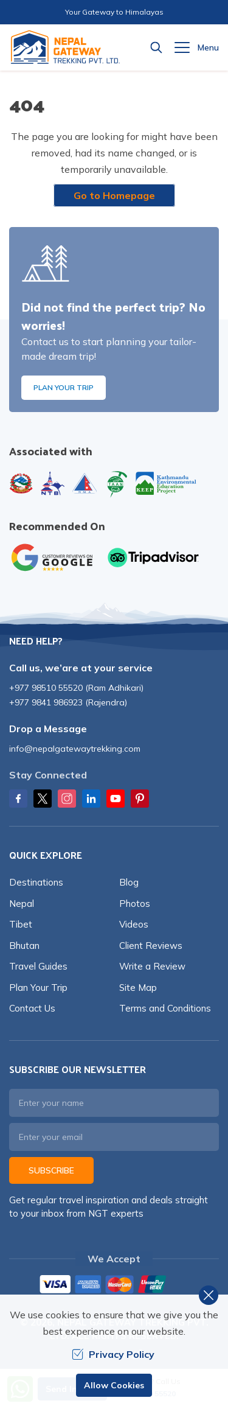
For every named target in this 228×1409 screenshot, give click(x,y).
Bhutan (24, 945)
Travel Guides (38, 966)
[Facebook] (18, 798)
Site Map (138, 987)
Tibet (20, 924)
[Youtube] (115, 798)
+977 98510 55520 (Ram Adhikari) (76, 687)
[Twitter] (42, 798)
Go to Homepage (114, 195)
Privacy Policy (113, 1354)
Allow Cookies (114, 1385)
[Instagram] (67, 798)
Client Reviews (150, 945)
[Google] (54, 557)
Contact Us (32, 1008)
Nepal (21, 903)
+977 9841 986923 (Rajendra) (68, 702)
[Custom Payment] (114, 1285)
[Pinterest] (140, 798)
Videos (133, 924)
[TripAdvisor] (153, 557)
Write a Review (152, 966)
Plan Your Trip (63, 387)
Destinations (36, 882)
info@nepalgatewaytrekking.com (74, 748)
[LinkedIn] (91, 798)
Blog (129, 882)
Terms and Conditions (165, 1008)
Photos (134, 903)
